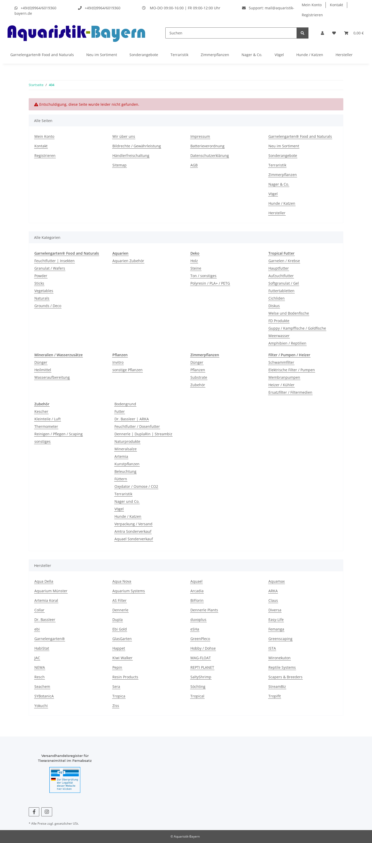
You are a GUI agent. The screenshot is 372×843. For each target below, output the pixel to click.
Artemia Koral (46, 600)
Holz (194, 260)
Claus (273, 600)
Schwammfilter (281, 362)
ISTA (272, 648)
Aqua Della (43, 581)
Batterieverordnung (207, 145)
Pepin (117, 667)
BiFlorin (197, 600)
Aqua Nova (121, 581)
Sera (116, 686)
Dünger (40, 362)
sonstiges (42, 441)
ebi (37, 629)
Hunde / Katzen (309, 54)
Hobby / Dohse (203, 648)
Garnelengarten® (49, 638)
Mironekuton (279, 657)
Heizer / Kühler (281, 384)
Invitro (117, 362)
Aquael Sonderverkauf (133, 538)
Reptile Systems (282, 667)
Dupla (117, 619)
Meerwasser (279, 335)
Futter (119, 411)
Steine (195, 268)
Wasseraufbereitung (52, 377)
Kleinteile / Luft (47, 418)
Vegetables (43, 290)
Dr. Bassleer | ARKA (131, 418)
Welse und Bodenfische (288, 313)
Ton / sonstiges (203, 275)
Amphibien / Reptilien (287, 343)
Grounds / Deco (47, 305)
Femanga (276, 629)
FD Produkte (278, 320)
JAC (37, 657)
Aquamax (276, 581)
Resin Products (125, 676)
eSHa (194, 629)
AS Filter (119, 600)
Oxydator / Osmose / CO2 (136, 486)
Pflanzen (197, 369)
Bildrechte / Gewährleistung (136, 145)
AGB (194, 165)
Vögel (279, 54)
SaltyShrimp (200, 676)
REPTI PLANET (202, 667)
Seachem (42, 686)
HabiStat (41, 648)
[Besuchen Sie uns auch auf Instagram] (46, 811)
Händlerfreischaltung (130, 155)
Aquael (196, 581)
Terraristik (179, 54)
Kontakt (336, 4)
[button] (322, 33)
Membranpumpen (284, 377)
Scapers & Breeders (285, 676)
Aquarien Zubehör (128, 260)
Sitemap (119, 165)
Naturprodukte (127, 441)
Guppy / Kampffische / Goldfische (297, 328)
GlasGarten (122, 638)
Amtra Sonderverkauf (132, 531)
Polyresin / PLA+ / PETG (210, 283)
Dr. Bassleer (44, 619)
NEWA (39, 667)
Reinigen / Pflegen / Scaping (58, 433)
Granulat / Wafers (49, 268)
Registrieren (312, 14)
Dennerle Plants (204, 609)
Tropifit (274, 696)
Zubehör (197, 384)
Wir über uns (123, 136)
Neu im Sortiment (101, 54)
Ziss (115, 705)
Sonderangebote (143, 54)
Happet (118, 648)
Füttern (120, 478)
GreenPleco (200, 638)
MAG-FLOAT (200, 657)
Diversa (274, 609)
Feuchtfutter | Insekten (54, 260)
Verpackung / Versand (133, 523)
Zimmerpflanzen (215, 54)
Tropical (197, 696)
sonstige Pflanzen (127, 369)
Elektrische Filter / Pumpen (291, 369)
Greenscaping (280, 638)
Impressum (200, 136)
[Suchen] (231, 33)
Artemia (121, 456)
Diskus (274, 305)
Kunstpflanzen (127, 463)
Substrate (198, 377)
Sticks (39, 283)
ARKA (273, 590)
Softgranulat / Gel (283, 283)
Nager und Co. (127, 501)
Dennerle (120, 609)
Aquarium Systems (128, 590)
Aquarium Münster (50, 590)
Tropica (118, 696)
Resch (39, 676)
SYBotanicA (44, 696)
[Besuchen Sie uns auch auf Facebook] (34, 811)
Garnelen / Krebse (284, 260)
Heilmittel (42, 369)
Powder (40, 275)
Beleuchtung (125, 471)
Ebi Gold (119, 629)
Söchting (197, 686)
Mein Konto (312, 4)
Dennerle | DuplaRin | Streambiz (143, 433)
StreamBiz (277, 686)
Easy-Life (276, 619)
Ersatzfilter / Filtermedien (290, 392)
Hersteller (344, 54)
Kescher (41, 411)
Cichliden (276, 298)
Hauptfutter (278, 268)
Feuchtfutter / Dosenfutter (137, 426)
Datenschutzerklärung (209, 155)
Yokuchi (41, 705)
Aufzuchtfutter (281, 275)
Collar (39, 609)
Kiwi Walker (122, 657)
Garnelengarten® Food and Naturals (42, 54)
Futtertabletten (281, 290)
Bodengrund (125, 403)
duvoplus (198, 619)
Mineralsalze (125, 448)
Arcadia (197, 590)
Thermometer (46, 426)
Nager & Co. (252, 54)
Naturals (41, 298)
